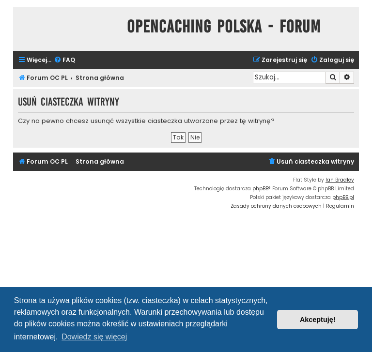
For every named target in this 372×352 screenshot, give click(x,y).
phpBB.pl (343, 197)
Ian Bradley (340, 180)
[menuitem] (64, 60)
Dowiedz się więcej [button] (94, 337)
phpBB (260, 188)
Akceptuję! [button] (318, 319)
